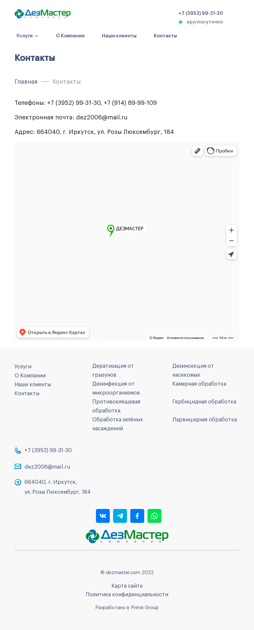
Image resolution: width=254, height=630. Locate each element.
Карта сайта (127, 586)
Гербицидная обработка (204, 401)
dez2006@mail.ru (102, 117)
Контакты (165, 36)
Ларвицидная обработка (204, 419)
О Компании (70, 36)
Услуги (25, 36)
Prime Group (145, 608)
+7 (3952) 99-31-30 (74, 103)
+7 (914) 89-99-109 (130, 103)
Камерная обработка (199, 384)
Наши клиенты (119, 36)
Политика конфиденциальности (127, 594)
